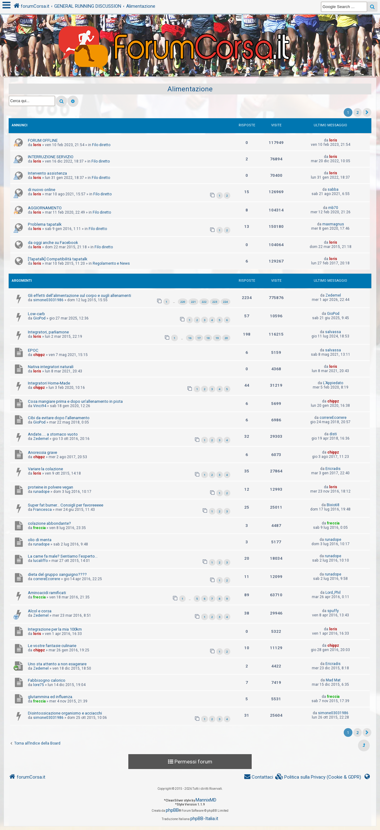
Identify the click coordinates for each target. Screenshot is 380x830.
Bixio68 (333, 505)
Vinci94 (39, 406)
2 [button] (357, 112)
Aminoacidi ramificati (47, 592)
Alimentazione (190, 89)
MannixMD (206, 800)
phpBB (172, 810)
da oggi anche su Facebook (53, 242)
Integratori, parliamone (48, 332)
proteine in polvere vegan (50, 487)
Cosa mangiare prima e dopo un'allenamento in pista (75, 401)
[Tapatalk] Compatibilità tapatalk (57, 259)
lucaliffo (40, 560)
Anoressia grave (42, 452)
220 (182, 302)
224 (225, 302)
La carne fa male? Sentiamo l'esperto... (63, 556)
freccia (39, 528)
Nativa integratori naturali (50, 366)
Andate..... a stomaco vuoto (53, 434)
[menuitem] (318, 777)
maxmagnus (333, 224)
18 (208, 338)
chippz (39, 355)
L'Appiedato (333, 383)
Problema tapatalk (45, 224)
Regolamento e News (111, 263)
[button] (367, 112)
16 (190, 338)
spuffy (333, 611)
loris (37, 145)
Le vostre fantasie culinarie (52, 645)
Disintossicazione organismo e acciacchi (65, 713)
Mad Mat (333, 680)
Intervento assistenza (47, 173)
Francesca (42, 509)
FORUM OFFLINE (43, 140)
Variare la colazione (45, 469)
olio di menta (39, 539)
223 (214, 302)
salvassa (333, 332)
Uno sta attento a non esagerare (57, 664)
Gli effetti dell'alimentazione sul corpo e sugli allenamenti (79, 295)
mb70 (333, 208)
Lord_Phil (333, 592)
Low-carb (36, 313)
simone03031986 (48, 300)
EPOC (33, 350)
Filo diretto (101, 145)
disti (333, 434)
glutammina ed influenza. (50, 696)
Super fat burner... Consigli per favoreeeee (65, 505)
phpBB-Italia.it (204, 818)
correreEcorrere (333, 417)
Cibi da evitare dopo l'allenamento (59, 417)
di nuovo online (41, 189)
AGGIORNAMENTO (45, 208)
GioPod (39, 318)
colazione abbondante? (49, 523)
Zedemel (333, 295)
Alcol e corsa (39, 611)
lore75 (38, 685)
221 (193, 302)
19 (217, 338)
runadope (41, 491)
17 (199, 338)
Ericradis (333, 469)
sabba (333, 189)
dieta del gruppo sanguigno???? (57, 574)
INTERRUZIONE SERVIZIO (50, 156)
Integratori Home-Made (49, 383)
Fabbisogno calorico (46, 680)
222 (204, 302)
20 (226, 338)
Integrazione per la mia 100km (55, 629)
